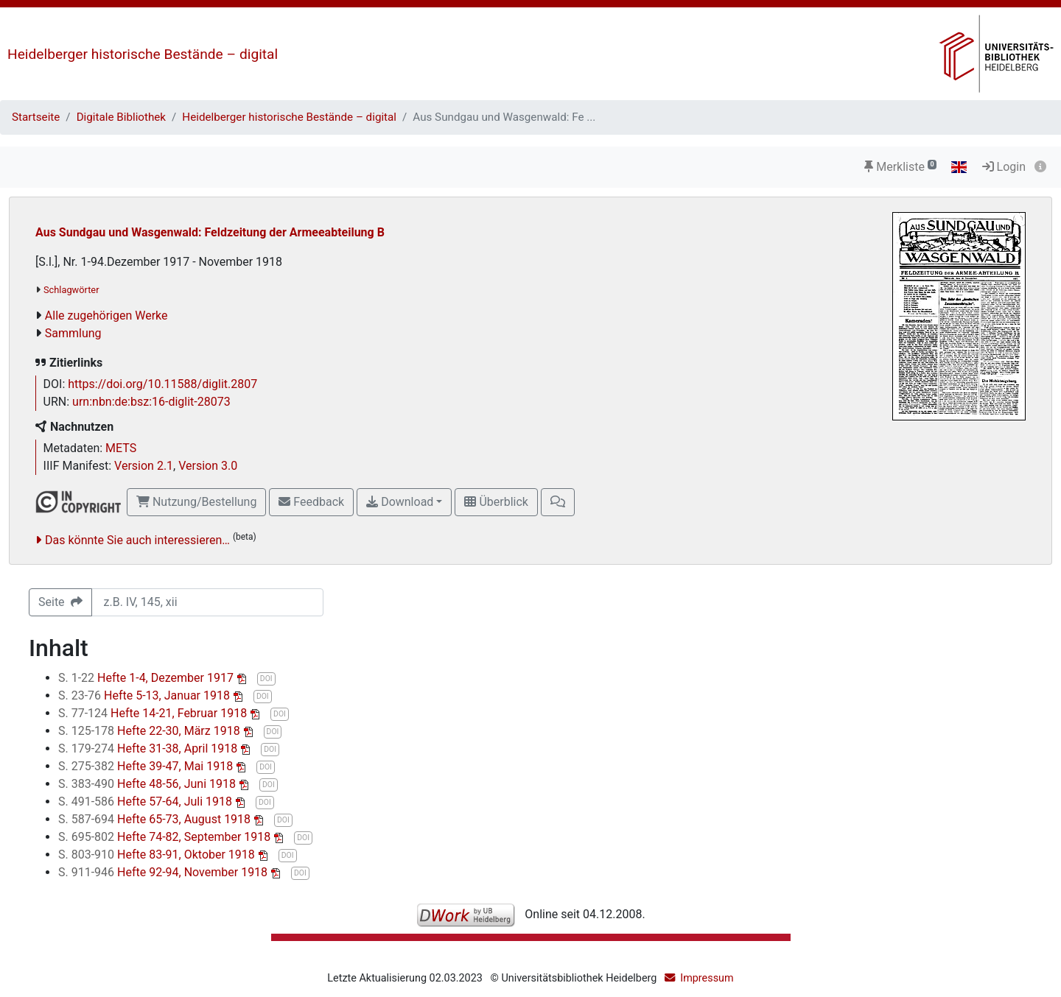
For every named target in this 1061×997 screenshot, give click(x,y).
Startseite (36, 117)
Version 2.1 (143, 466)
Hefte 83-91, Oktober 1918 (158, 855)
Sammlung (73, 333)
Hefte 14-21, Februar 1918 (154, 713)
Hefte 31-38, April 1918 (149, 748)
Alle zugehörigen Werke (106, 316)
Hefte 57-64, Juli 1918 (146, 801)
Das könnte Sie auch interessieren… (137, 540)
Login (1004, 167)
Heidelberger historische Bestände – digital (142, 54)
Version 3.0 (207, 466)
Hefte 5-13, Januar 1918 (145, 695)
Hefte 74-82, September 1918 (165, 837)
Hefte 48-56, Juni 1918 (148, 784)
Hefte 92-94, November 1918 (164, 872)
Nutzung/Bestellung (196, 502)
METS (120, 448)
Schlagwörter (71, 289)
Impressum (706, 978)
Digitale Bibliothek (121, 117)
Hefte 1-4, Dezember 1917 (147, 678)
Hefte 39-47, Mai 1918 (147, 766)
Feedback (311, 502)
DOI (266, 678)
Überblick (496, 502)
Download (399, 502)
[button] (558, 502)
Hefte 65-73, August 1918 (155, 819)
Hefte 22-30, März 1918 (150, 731)
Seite (60, 602)
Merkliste (900, 167)
